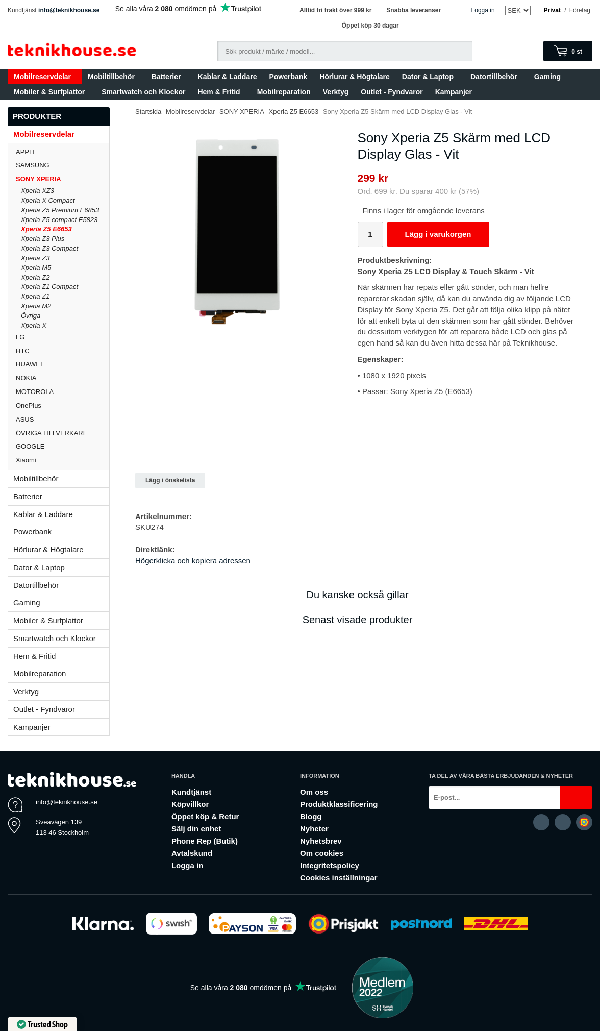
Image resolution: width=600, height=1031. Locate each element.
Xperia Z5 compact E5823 (59, 220)
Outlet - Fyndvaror (391, 92)
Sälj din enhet (196, 828)
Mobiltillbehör (113, 76)
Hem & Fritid (220, 92)
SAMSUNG (62, 165)
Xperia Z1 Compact (49, 286)
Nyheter (314, 828)
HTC (62, 351)
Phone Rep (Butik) (204, 841)
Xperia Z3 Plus (42, 238)
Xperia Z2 (35, 277)
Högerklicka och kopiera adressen (193, 560)
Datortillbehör (496, 76)
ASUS (62, 419)
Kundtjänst (191, 792)
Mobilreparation (284, 92)
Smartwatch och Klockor (143, 92)
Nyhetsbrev (321, 841)
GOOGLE (62, 446)
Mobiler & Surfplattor (51, 92)
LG (62, 337)
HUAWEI (62, 364)
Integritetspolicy (329, 865)
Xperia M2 (36, 306)
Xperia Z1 (35, 296)
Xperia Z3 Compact (49, 248)
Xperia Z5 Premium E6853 (60, 210)
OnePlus (62, 405)
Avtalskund (191, 853)
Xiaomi (26, 460)
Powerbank (288, 76)
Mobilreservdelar (45, 76)
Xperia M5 (36, 268)
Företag (579, 10)
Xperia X (33, 325)
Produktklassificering (339, 804)
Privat (552, 10)
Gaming (549, 76)
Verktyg (336, 92)
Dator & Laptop (430, 76)
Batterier (169, 76)
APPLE (62, 152)
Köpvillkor (190, 804)
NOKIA (62, 378)
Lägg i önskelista (170, 480)
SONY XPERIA (62, 179)
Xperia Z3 (35, 258)
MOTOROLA (62, 392)
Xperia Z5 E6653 (46, 229)
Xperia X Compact (48, 200)
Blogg (311, 816)
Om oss (314, 792)
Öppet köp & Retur (205, 816)
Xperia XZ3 (37, 190)
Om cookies (321, 853)
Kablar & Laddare (227, 76)
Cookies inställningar (339, 877)
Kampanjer (453, 92)
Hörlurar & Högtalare (354, 76)
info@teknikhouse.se (68, 10)
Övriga (30, 316)
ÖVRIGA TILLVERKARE (62, 433)
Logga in (483, 10)
